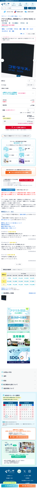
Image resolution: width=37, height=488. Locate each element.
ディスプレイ (5, 31)
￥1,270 (15, 278)
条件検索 (32, 8)
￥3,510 (26, 278)
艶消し (3, 29)
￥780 (9, 278)
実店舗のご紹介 (9, 478)
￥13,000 (32, 284)
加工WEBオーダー (10, 485)
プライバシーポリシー (9, 480)
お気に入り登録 (30, 34)
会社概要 (27, 483)
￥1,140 (9, 281)
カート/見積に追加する (18, 127)
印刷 (13, 31)
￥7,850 (32, 281)
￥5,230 (26, 281)
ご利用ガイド (9, 475)
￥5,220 (20, 284)
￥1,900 (15, 281)
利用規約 (27, 478)
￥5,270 (32, 278)
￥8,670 (26, 284)
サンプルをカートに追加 (26, 180)
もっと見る (18, 264)
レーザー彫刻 (9, 29)
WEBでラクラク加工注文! (9, 482)
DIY (27, 29)
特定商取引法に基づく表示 (27, 480)
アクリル (16, 29)
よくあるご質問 (27, 475)
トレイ (31, 29)
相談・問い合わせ (27, 485)
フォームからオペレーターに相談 (18, 172)
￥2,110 (20, 278)
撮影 (20, 29)
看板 (24, 29)
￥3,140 (20, 281)
